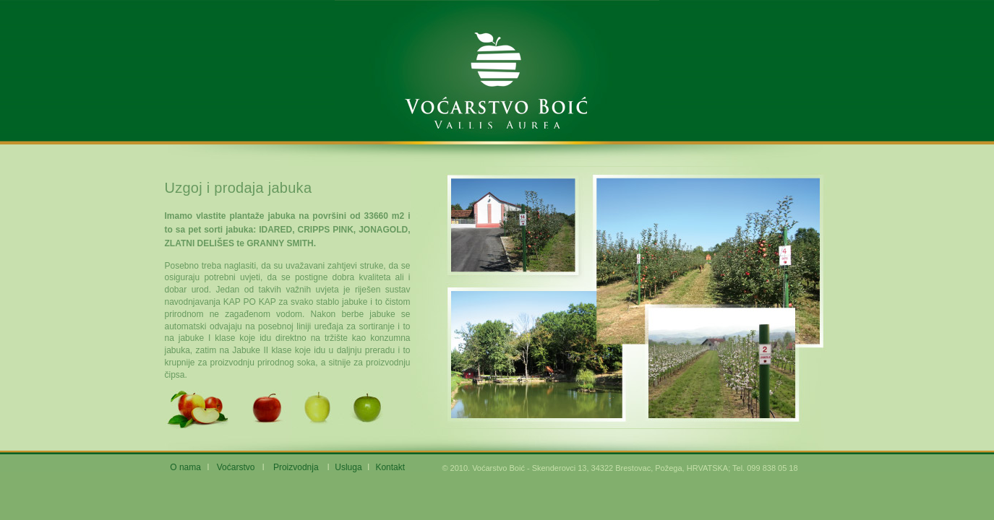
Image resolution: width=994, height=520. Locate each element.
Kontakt (390, 467)
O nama (185, 467)
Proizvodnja (296, 467)
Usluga (348, 467)
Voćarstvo (236, 467)
